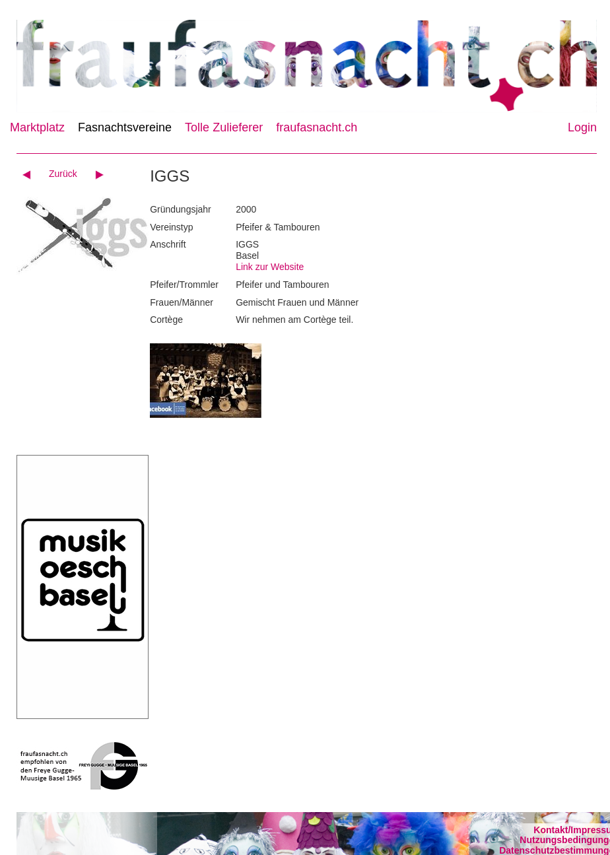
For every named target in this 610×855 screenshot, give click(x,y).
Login (582, 127)
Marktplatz (37, 127)
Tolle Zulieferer (224, 127)
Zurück (63, 173)
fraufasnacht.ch (316, 127)
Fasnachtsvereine (125, 127)
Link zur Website (270, 266)
